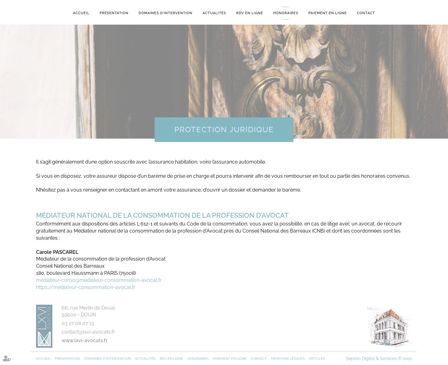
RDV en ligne (249, 13)
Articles (317, 359)
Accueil (81, 13)
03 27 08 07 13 (78, 323)
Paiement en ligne (327, 13)
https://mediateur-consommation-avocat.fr (85, 287)
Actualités (214, 13)
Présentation (114, 13)
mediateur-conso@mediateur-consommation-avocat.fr (98, 280)
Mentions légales (288, 359)
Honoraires (285, 13)
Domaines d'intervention (165, 13)
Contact (366, 13)
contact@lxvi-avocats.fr (88, 332)
